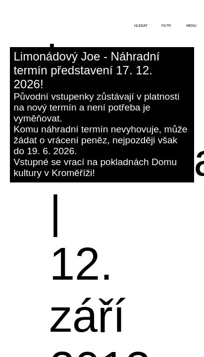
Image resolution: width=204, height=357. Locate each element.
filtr (166, 25)
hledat (141, 25)
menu (191, 25)
